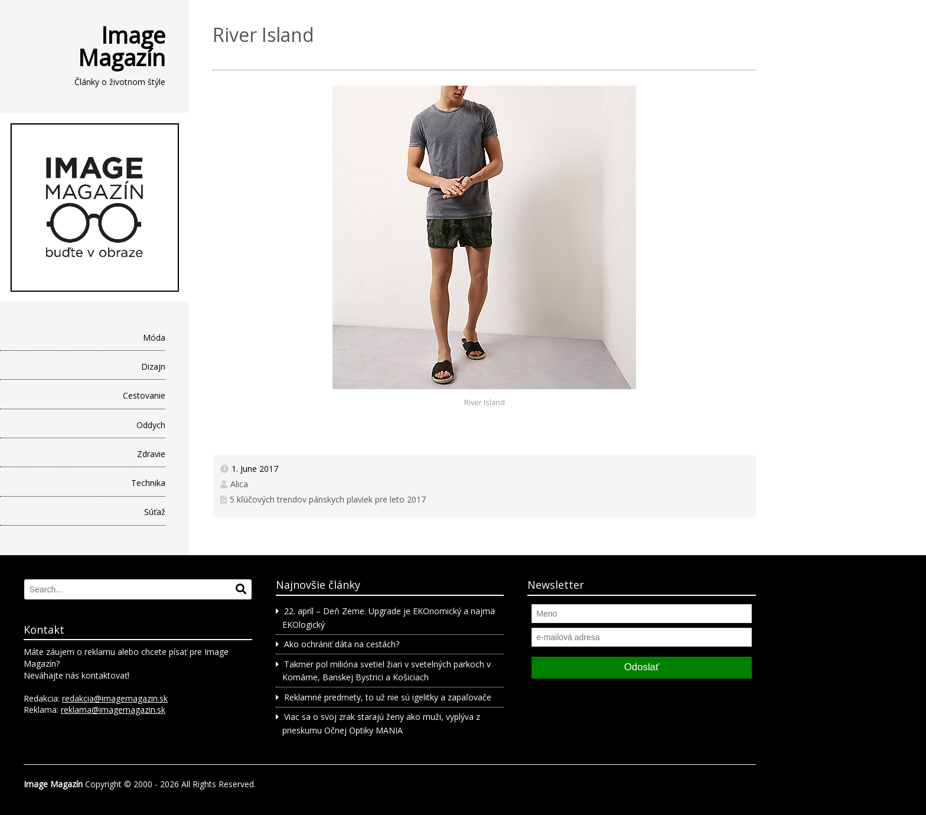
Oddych (150, 425)
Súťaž (154, 511)
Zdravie (151, 453)
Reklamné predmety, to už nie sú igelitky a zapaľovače (387, 697)
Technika (148, 482)
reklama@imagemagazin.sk (113, 709)
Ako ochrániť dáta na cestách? (341, 644)
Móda (154, 337)
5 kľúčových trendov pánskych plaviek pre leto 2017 (328, 499)
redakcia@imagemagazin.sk (115, 698)
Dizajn (153, 366)
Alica (239, 484)
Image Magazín (121, 46)
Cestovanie (144, 395)
